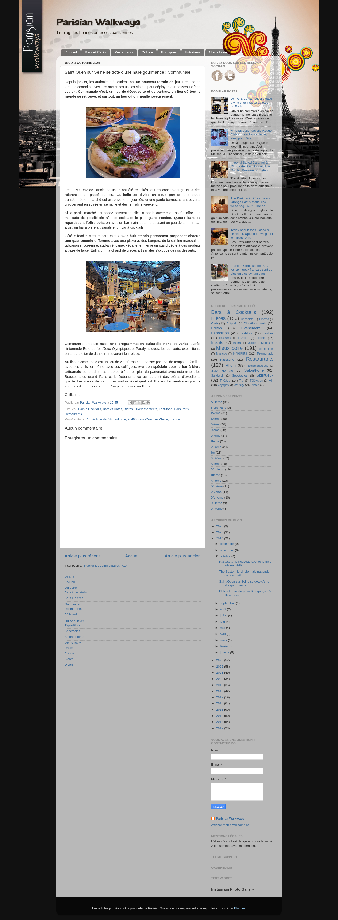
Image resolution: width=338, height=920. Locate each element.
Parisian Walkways (98, 22)
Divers (69, 664)
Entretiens (193, 52)
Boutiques (169, 52)
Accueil (71, 52)
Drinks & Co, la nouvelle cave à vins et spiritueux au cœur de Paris (251, 102)
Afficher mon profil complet (230, 825)
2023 (220, 660)
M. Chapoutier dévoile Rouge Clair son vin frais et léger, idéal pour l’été (251, 134)
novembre (227, 550)
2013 (220, 722)
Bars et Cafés (95, 52)
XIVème (217, 508)
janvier (225, 652)
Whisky (239, 385)
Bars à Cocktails (89, 409)
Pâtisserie (71, 614)
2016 (220, 703)
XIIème (216, 447)
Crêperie (232, 323)
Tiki (241, 380)
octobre (225, 556)
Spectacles (72, 631)
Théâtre (225, 380)
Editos (216, 328)
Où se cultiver (74, 621)
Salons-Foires (74, 636)
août (223, 609)
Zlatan (255, 385)
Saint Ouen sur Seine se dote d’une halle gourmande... (244, 583)
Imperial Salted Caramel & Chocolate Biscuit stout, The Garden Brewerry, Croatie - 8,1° (250, 168)
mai (223, 628)
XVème (216, 492)
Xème (215, 430)
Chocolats (247, 319)
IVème (215, 413)
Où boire (71, 587)
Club (214, 323)
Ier (213, 452)
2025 (220, 532)
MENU (69, 577)
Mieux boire (218, 52)
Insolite (217, 342)
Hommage (225, 337)
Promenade (265, 353)
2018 (220, 691)
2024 (220, 538)
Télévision (256, 380)
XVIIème (217, 497)
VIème (215, 464)
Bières (128, 409)
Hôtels (261, 338)
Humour (243, 338)
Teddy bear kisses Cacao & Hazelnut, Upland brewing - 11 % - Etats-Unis (251, 233)
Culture (147, 52)
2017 (220, 697)
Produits (240, 353)
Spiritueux (265, 375)
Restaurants (123, 52)
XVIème (217, 486)
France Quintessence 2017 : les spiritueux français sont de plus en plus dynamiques (251, 269)
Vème (215, 424)
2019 (220, 685)
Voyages (223, 385)
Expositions (73, 625)
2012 (220, 728)
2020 (220, 678)
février (225, 646)
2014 (220, 716)
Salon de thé (222, 370)
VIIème (216, 480)
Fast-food (165, 409)
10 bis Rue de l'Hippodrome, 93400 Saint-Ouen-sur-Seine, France (133, 419)
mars (224, 640)
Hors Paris (181, 409)
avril (223, 634)
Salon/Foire (254, 370)
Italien (236, 342)
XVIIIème (217, 469)
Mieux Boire (73, 643)
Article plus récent (82, 556)
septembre (228, 603)
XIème (215, 435)
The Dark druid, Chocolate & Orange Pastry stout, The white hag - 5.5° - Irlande (250, 201)
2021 (220, 672)
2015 (220, 709)
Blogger (239, 908)
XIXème (217, 458)
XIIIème (216, 503)
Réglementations (257, 365)
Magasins (267, 342)
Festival (267, 333)
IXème (215, 418)
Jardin (252, 342)
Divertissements (145, 409)
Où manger (73, 604)
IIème (215, 441)
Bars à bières (74, 598)
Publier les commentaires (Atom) (107, 565)
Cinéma (264, 319)
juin (223, 621)
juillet (224, 615)
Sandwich (217, 375)
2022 (220, 666)
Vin (271, 380)
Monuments (266, 349)
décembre (227, 544)
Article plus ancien (183, 556)
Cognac (70, 653)
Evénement (250, 328)
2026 (220, 526)
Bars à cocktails (76, 592)
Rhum (69, 647)
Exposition (220, 333)
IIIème (215, 475)
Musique (221, 353)
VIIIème (216, 402)
